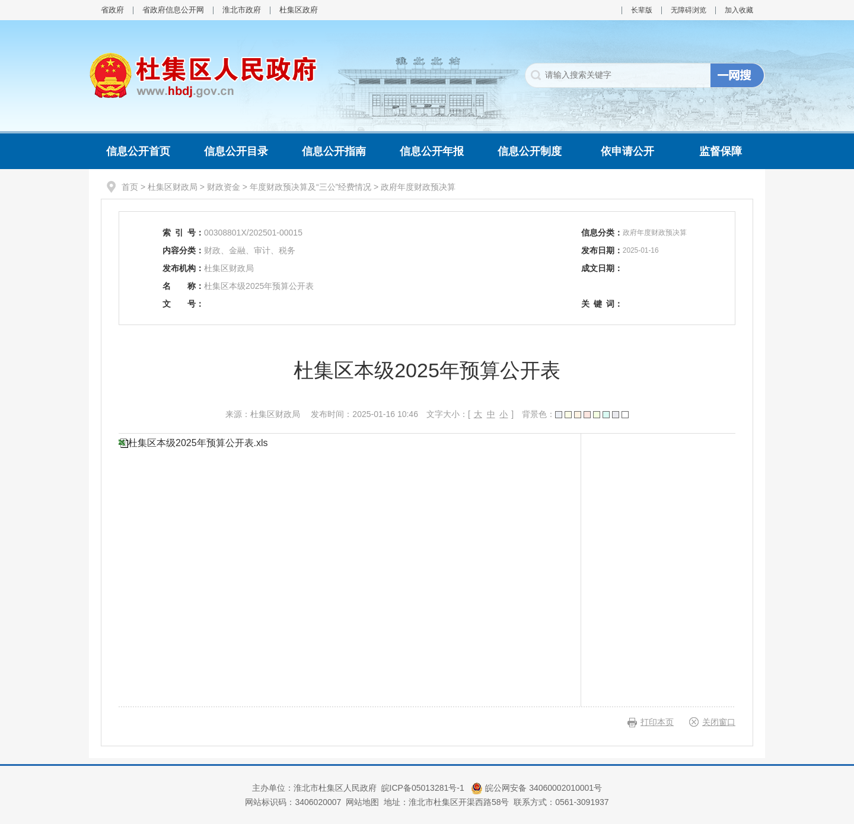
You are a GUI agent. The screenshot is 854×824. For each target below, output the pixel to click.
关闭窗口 (718, 722)
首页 (130, 187)
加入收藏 (739, 10)
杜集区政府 (298, 9)
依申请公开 (627, 151)
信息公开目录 (236, 151)
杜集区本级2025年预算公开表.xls (198, 443)
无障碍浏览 (688, 10)
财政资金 (223, 187)
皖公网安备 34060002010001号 (536, 788)
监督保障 (720, 151)
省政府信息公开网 (173, 9)
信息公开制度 (530, 151)
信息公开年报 (432, 151)
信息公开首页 (138, 151)
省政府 (112, 9)
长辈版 (641, 10)
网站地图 (362, 802)
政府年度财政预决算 (418, 187)
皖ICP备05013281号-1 (424, 788)
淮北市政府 (241, 9)
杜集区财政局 (172, 187)
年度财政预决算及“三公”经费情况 (310, 187)
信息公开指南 (334, 151)
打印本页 (657, 722)
